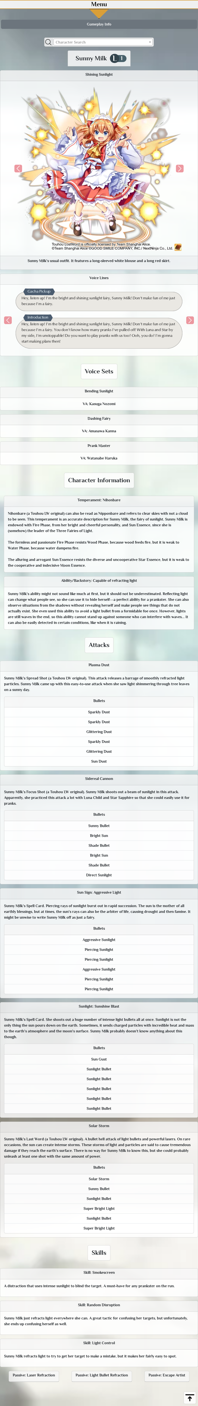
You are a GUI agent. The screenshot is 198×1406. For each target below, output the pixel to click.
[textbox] (103, 42)
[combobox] (103, 42)
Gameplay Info (99, 24)
